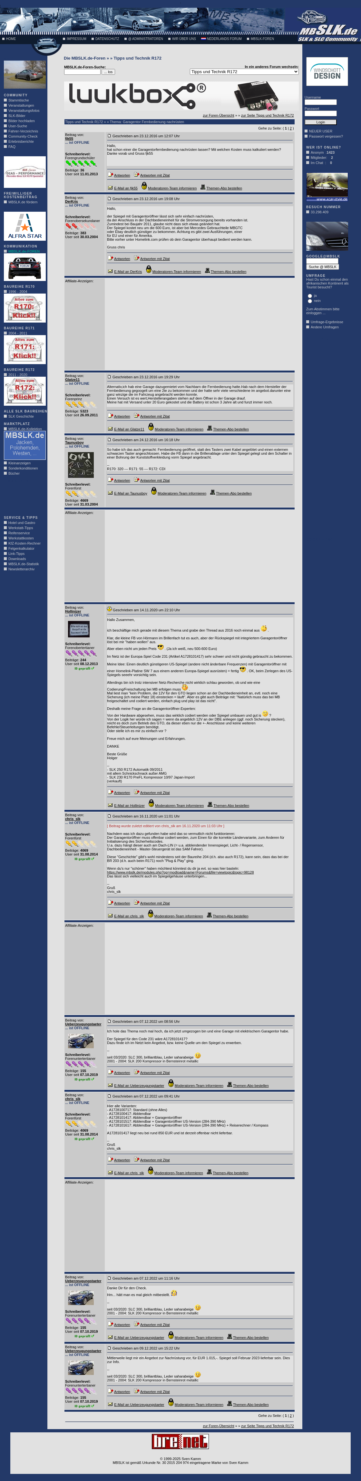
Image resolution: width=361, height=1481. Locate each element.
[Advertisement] (23, 497)
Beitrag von (74, 135)
